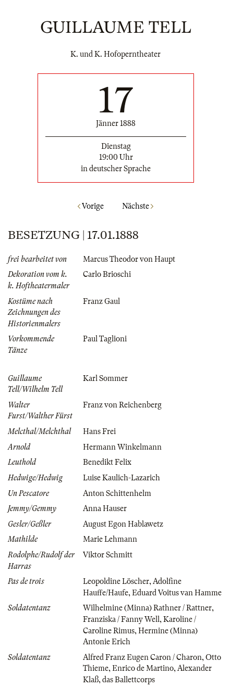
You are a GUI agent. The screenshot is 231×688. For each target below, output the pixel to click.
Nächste (137, 206)
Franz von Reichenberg (122, 405)
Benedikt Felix (107, 462)
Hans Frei (99, 431)
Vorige (91, 206)
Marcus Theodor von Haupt (129, 259)
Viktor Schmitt (107, 555)
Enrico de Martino (143, 668)
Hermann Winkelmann (122, 447)
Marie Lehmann (110, 539)
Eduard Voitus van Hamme (177, 593)
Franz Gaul (101, 301)
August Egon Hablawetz (123, 524)
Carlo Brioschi (107, 274)
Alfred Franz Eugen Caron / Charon (142, 657)
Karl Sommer (105, 378)
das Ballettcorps (128, 680)
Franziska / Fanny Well (121, 619)
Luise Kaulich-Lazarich (121, 478)
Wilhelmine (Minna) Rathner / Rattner (147, 608)
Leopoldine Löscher (116, 581)
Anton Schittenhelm (117, 493)
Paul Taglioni (105, 339)
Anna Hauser (105, 508)
